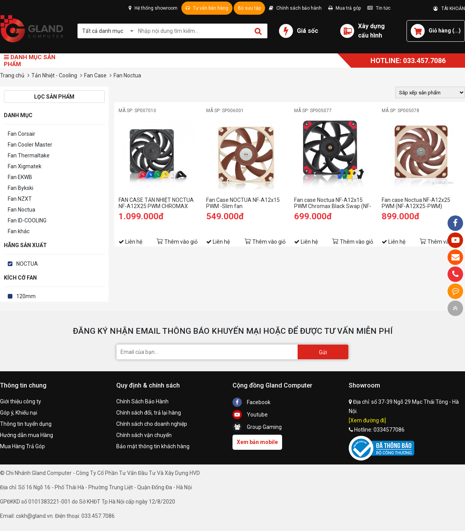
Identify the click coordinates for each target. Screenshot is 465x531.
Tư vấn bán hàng (207, 8)
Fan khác (18, 231)
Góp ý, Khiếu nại (18, 413)
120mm (26, 296)
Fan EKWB (20, 177)
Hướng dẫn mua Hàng (26, 435)
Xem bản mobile (257, 442)
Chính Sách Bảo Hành (142, 401)
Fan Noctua (21, 210)
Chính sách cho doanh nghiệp (151, 424)
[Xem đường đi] (367, 420)
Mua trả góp (344, 8)
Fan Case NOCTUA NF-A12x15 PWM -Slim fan (243, 203)
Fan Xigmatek (24, 166)
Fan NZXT (20, 199)
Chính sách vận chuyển (144, 435)
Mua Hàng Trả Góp (22, 446)
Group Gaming (257, 427)
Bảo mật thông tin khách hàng (152, 446)
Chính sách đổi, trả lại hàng (148, 413)
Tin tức (379, 8)
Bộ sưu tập (249, 8)
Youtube (250, 414)
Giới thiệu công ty (20, 401)
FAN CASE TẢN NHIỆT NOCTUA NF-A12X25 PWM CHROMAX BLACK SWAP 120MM (156, 203)
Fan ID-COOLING (27, 220)
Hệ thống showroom (153, 8)
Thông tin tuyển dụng (26, 424)
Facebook (251, 402)
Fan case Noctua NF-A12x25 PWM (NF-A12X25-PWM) (416, 203)
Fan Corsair (21, 134)
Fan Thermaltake (29, 155)
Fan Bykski (20, 188)
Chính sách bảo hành (295, 8)
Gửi (323, 352)
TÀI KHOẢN (449, 8)
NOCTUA (27, 264)
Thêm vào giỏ (181, 242)
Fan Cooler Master (30, 145)
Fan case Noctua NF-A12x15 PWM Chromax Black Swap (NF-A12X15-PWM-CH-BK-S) (332, 203)
